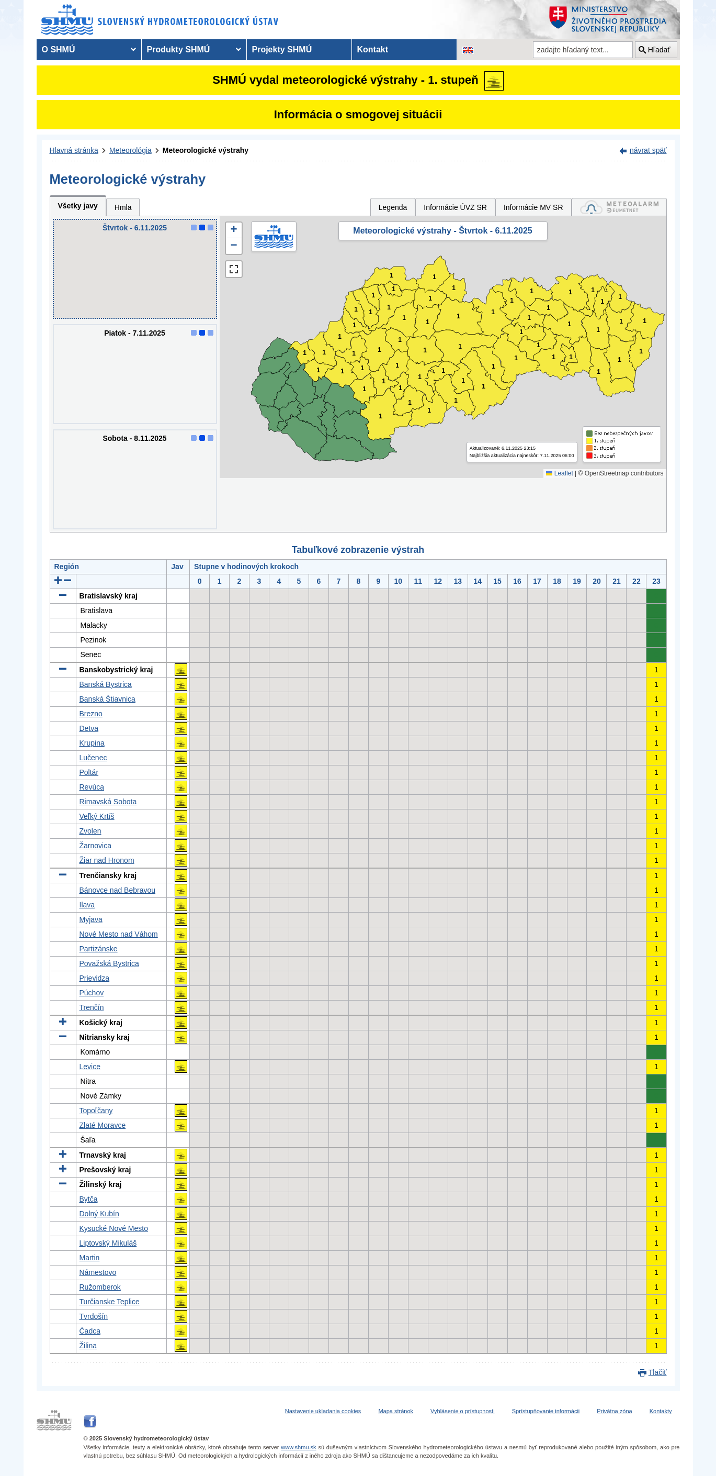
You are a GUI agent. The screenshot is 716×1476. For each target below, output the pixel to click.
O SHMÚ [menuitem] (58, 49)
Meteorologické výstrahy (205, 150)
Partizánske (98, 949)
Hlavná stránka (74, 150)
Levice (89, 1066)
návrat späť (648, 150)
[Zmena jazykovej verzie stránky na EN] (468, 49)
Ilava (87, 905)
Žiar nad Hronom (106, 860)
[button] (234, 230)
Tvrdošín (93, 1316)
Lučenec (93, 757)
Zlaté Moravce (102, 1125)
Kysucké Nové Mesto (114, 1228)
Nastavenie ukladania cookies (323, 1411)
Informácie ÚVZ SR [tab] (455, 207)
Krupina (92, 743)
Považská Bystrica (109, 963)
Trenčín (91, 1007)
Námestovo (98, 1272)
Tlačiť (658, 1372)
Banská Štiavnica (107, 699)
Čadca (89, 1331)
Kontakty (661, 1411)
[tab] (619, 207)
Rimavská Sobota (108, 801)
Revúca (91, 787)
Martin (89, 1257)
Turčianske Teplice (109, 1301)
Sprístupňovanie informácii (546, 1411)
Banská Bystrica (105, 684)
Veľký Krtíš (97, 816)
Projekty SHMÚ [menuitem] (282, 49)
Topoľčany (96, 1110)
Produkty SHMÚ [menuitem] (178, 49)
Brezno (91, 713)
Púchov (91, 993)
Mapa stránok (395, 1411)
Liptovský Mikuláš (108, 1243)
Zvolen (90, 831)
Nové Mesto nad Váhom (118, 934)
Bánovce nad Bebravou (117, 890)
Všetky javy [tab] (78, 206)
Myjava (91, 919)
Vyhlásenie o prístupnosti (462, 1411)
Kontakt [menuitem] (373, 49)
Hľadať (659, 50)
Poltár (89, 772)
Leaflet (559, 473)
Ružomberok (100, 1287)
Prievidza (94, 978)
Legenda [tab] (393, 207)
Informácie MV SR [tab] (533, 207)
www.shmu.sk (298, 1447)
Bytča (88, 1199)
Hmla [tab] (123, 207)
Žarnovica (95, 845)
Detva (89, 728)
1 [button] (318, 370)
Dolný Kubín (99, 1213)
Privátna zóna (614, 1411)
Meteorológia (130, 150)
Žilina (88, 1345)
